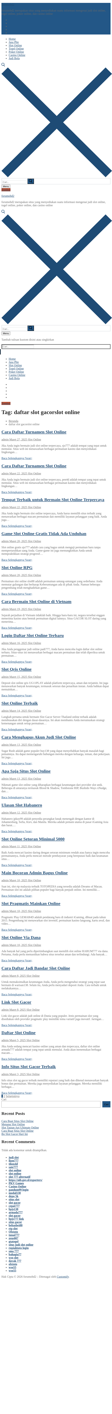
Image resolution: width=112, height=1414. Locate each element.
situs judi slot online (21, 1244)
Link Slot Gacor (16, 1002)
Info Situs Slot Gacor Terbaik (28, 1066)
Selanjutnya (13, 1096)
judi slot (14, 1157)
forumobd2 (7, 4)
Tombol (5, 189)
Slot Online (34, 439)
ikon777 (13, 1160)
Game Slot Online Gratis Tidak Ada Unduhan (43, 533)
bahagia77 (15, 1254)
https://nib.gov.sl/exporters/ (25, 1180)
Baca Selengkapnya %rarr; (16, 458)
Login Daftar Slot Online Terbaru (32, 635)
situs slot (14, 1199)
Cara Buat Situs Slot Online (17, 1121)
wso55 (12, 1267)
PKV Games (16, 1183)
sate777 (13, 1167)
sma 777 (14, 1251)
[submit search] (30, 181)
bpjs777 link (16, 1218)
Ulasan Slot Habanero (21, 805)
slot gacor (15, 1202)
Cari (4, 1099)
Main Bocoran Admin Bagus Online (34, 872)
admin (5, 439)
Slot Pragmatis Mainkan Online (30, 903)
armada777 (16, 1212)
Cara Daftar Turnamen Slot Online (33, 432)
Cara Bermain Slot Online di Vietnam (36, 601)
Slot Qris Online (16, 669)
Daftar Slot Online (18, 1032)
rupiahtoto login (19, 1247)
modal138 (15, 1192)
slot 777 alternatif (19, 1176)
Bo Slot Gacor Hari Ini (14, 1134)
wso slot (13, 1257)
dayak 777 (15, 1260)
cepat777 (14, 1205)
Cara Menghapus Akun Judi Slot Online (38, 737)
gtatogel (13, 1241)
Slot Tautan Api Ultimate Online (20, 1127)
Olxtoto (13, 1231)
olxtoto (13, 1264)
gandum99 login (19, 1189)
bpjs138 (13, 1209)
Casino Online (17, 1186)
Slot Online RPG (17, 567)
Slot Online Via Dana (21, 937)
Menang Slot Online (13, 1124)
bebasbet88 (15, 1225)
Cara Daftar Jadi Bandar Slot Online (35, 968)
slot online (15, 1170)
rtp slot (13, 1228)
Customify (63, 1276)
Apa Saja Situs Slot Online (26, 771)
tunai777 (14, 1235)
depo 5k (13, 1196)
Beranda (13, 421)
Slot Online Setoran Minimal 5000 (32, 839)
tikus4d (13, 1163)
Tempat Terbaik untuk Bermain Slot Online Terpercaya (52, 499)
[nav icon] (5, 186)
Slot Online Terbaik (19, 703)
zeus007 (13, 1238)
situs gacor (15, 1222)
